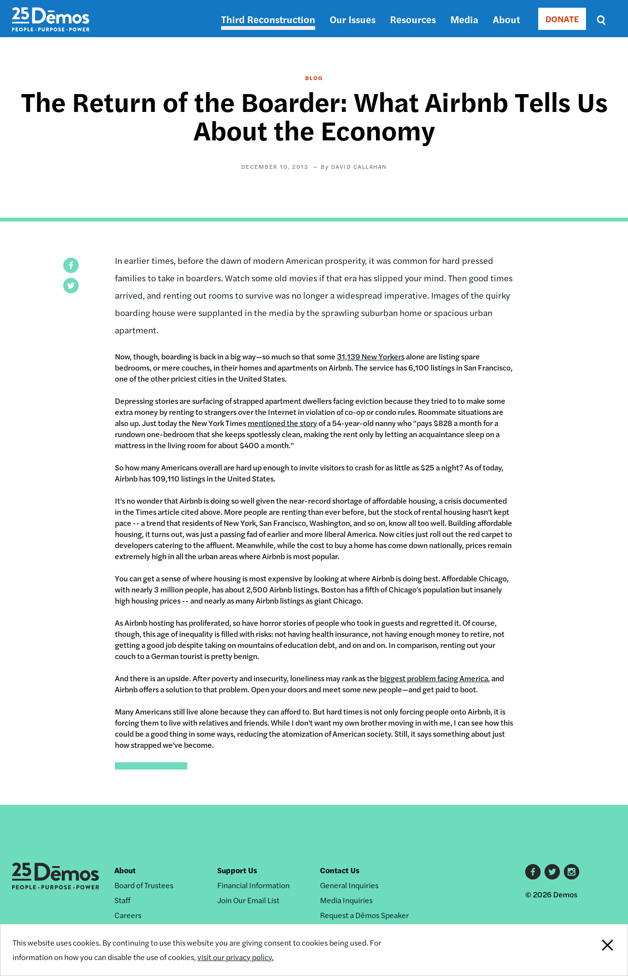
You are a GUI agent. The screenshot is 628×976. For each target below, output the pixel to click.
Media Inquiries (346, 900)
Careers (127, 915)
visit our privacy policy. (235, 956)
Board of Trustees (143, 885)
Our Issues (353, 19)
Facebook (533, 872)
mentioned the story (282, 422)
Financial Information (253, 885)
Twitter (552, 872)
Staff (122, 900)
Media (464, 19)
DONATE (562, 19)
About (506, 19)
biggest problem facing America (434, 678)
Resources (413, 19)
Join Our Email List (248, 900)
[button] (71, 265)
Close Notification (595, 950)
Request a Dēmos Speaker (364, 915)
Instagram (571, 872)
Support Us (237, 870)
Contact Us (340, 870)
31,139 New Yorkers (371, 356)
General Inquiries (349, 885)
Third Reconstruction (268, 19)
